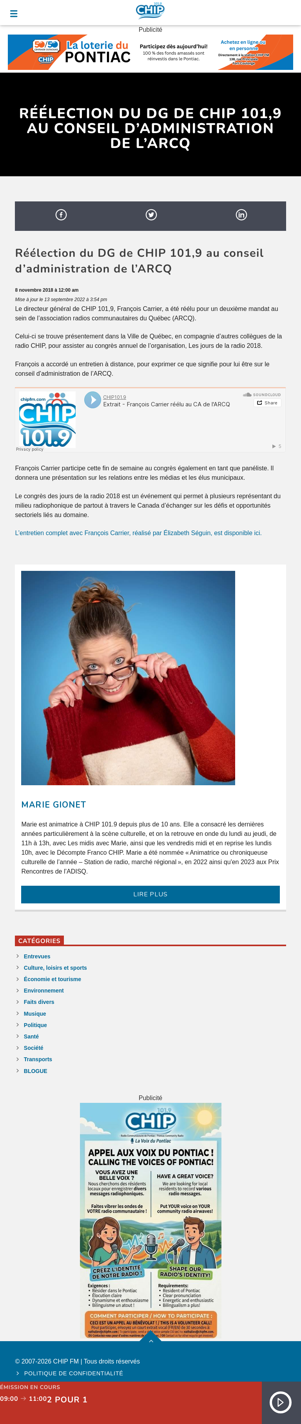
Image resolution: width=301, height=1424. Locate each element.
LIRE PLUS (150, 894)
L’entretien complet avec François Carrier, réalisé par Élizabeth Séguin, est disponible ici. (138, 533)
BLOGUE (35, 1071)
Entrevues (37, 956)
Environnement (44, 990)
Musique (35, 1014)
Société (34, 1048)
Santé (31, 1036)
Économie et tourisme (52, 979)
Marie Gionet (53, 804)
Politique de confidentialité (73, 1373)
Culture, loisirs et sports (55, 968)
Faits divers (39, 1002)
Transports (38, 1059)
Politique (35, 1025)
